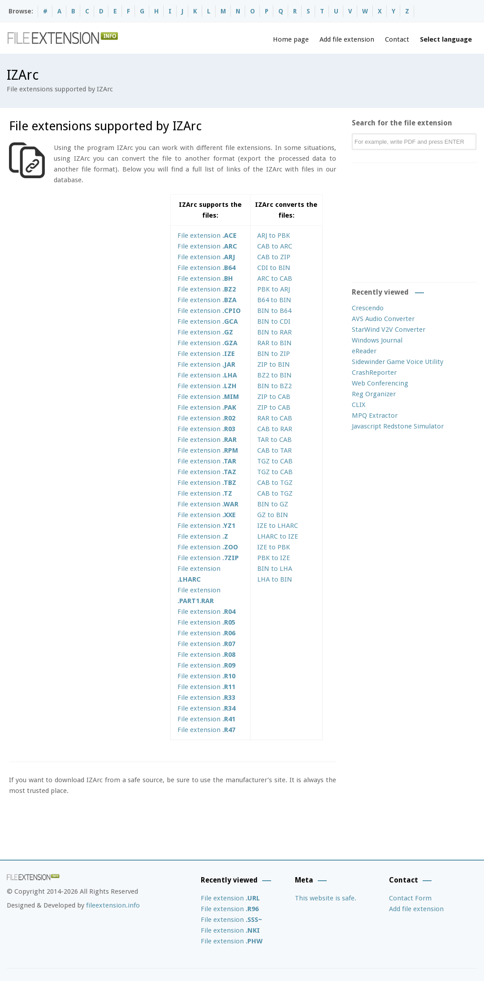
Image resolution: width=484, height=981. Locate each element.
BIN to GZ (272, 504)
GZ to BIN (272, 515)
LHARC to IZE (277, 536)
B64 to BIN (274, 300)
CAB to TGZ (275, 483)
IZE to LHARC (277, 526)
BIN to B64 (274, 311)
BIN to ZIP (273, 354)
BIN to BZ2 (274, 386)
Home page (291, 39)
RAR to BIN (274, 343)
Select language (446, 39)
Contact (397, 39)
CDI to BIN (273, 268)
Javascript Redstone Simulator (398, 426)
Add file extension (347, 39)
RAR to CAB (274, 418)
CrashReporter (374, 372)
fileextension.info (113, 905)
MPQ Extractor (375, 415)
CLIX (358, 405)
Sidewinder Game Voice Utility (397, 362)
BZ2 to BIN (274, 375)
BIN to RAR (274, 332)
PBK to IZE (273, 558)
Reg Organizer (374, 394)
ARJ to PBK (273, 235)
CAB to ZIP (273, 257)
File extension (207, 235)
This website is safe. (325, 898)
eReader (364, 351)
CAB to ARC (274, 246)
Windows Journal (377, 340)
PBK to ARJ (273, 289)
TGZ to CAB (275, 461)
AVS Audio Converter (383, 319)
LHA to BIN (274, 579)
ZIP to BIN (273, 364)
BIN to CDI (273, 321)
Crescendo (368, 308)
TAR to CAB (274, 440)
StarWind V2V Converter (388, 330)
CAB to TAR (274, 450)
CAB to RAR (274, 429)
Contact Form (410, 898)
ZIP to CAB (273, 397)
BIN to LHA (274, 569)
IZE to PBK (273, 547)
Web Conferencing (380, 383)
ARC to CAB (274, 278)
